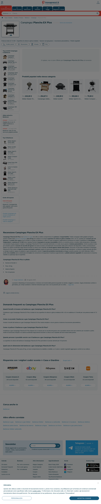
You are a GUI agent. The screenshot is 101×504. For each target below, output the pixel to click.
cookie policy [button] (36, 491)
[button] (98, 483)
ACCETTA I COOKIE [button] (84, 498)
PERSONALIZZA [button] (16, 498)
